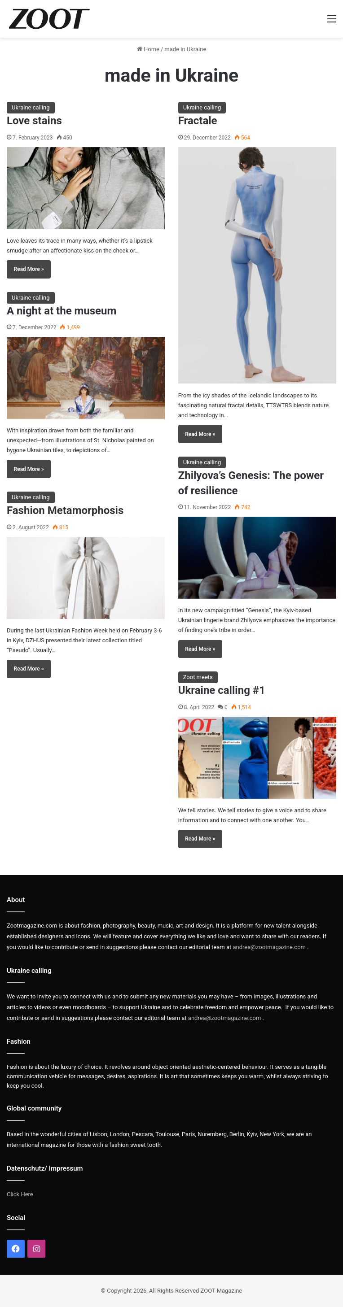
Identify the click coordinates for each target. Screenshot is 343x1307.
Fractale (197, 120)
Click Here (20, 1194)
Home (148, 49)
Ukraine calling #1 (221, 690)
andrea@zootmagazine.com (269, 947)
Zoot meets (198, 677)
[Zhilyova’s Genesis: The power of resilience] (257, 558)
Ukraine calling (31, 107)
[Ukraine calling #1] (257, 758)
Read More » (29, 269)
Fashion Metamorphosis (65, 510)
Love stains (34, 120)
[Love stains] (86, 188)
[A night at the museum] (86, 378)
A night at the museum (61, 311)
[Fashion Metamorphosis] (86, 578)
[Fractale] (257, 265)
